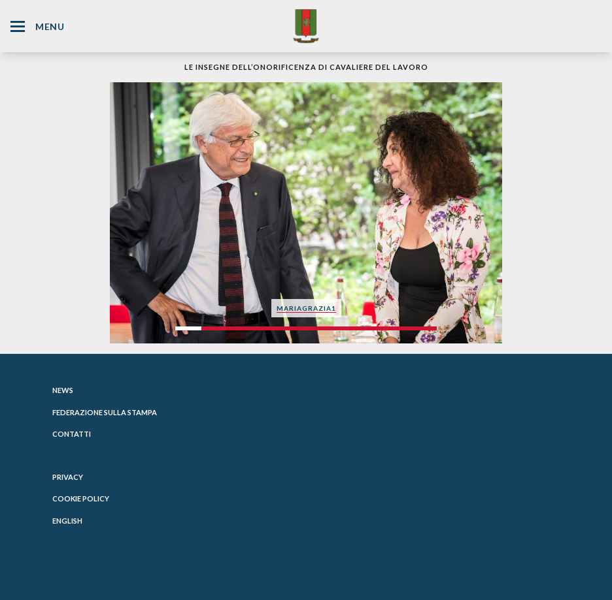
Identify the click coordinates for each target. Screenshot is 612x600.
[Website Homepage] (306, 25)
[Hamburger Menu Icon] (17, 26)
